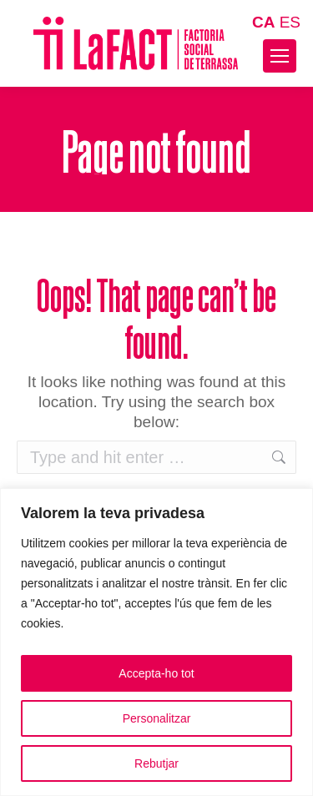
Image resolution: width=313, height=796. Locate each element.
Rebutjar (156, 763)
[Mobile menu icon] (279, 56)
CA (263, 22)
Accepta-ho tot (156, 673)
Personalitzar (157, 718)
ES (290, 22)
